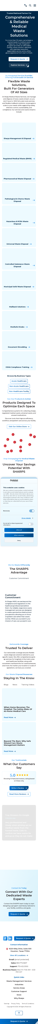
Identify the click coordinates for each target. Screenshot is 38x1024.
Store (19, 995)
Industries (19, 985)
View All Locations (17, 955)
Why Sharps (19, 998)
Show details (26, 518)
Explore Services (18, 65)
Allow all (19, 530)
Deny (19, 540)
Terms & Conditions (28, 1003)
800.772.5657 (22, 963)
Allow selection (19, 535)
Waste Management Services (19, 981)
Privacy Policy (15, 1003)
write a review (17, 788)
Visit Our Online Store (18, 427)
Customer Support (19, 991)
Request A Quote (17, 914)
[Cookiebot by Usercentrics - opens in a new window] (10, 480)
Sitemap (6, 1003)
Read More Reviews (17, 794)
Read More (8, 717)
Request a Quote (17, 59)
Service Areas (19, 988)
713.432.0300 (23, 966)
